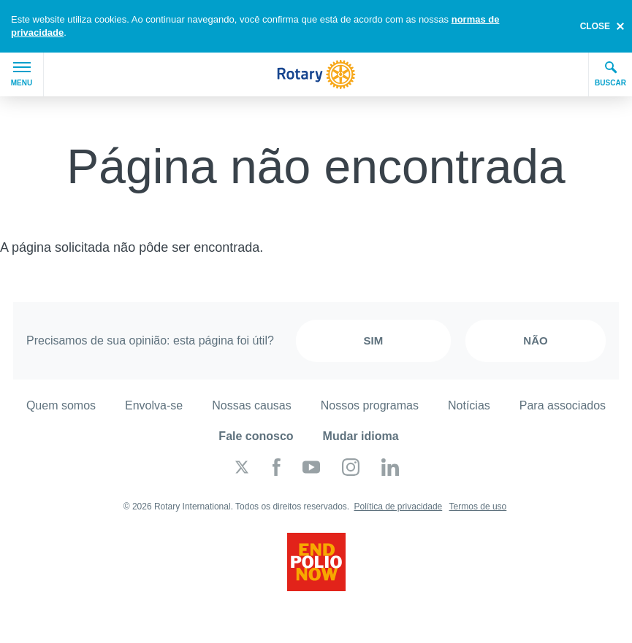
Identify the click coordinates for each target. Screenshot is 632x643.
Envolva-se (154, 405)
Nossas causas (252, 405)
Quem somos (61, 405)
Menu (21, 74)
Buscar (610, 74)
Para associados (562, 405)
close (595, 26)
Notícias (469, 405)
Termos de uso (478, 506)
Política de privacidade (398, 506)
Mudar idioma (361, 436)
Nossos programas (370, 405)
